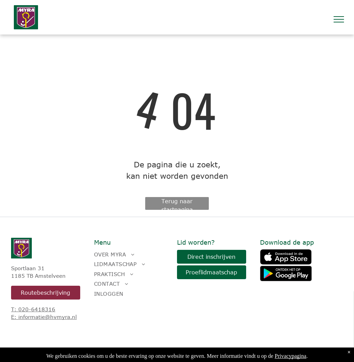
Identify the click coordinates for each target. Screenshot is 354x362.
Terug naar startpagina (177, 204)
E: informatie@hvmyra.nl (44, 317)
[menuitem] (132, 255)
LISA (104, 352)
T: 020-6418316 (33, 309)
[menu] (339, 19)
